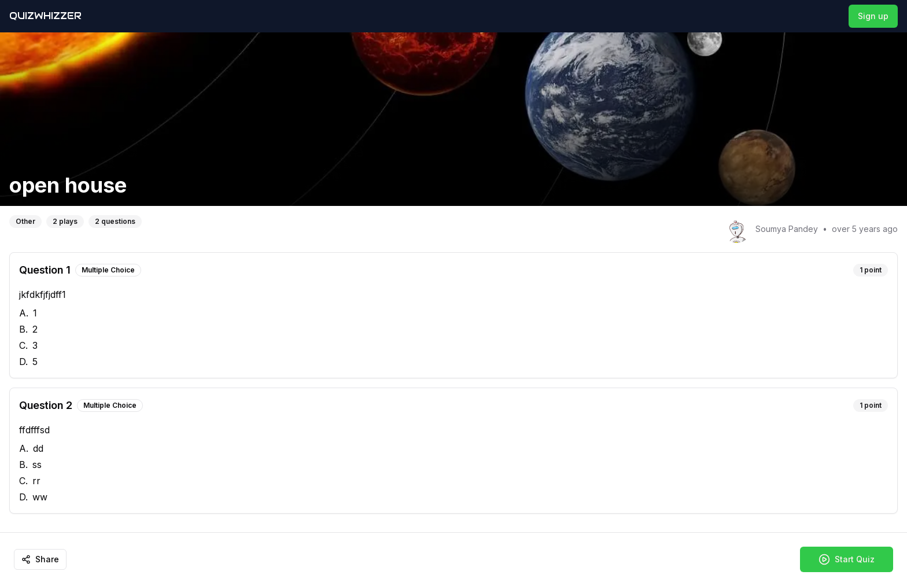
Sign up (873, 16)
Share (40, 559)
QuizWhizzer (45, 16)
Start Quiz (846, 559)
